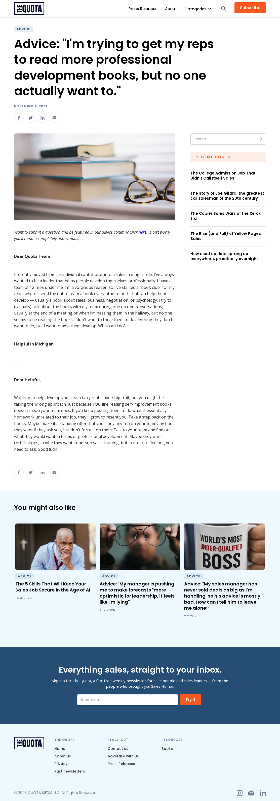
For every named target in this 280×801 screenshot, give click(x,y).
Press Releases (143, 8)
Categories (195, 9)
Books (167, 748)
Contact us (118, 748)
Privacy (60, 763)
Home (59, 748)
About (171, 8)
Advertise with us (123, 756)
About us (62, 756)
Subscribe (250, 8)
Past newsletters (69, 771)
